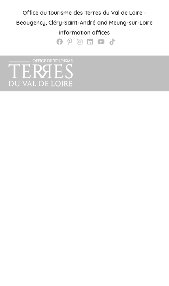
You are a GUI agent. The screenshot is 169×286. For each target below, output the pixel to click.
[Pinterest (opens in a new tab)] (70, 41)
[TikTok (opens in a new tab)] (111, 41)
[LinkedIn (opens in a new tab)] (90, 41)
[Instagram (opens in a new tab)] (80, 41)
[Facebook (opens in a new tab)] (59, 41)
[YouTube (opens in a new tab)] (101, 41)
